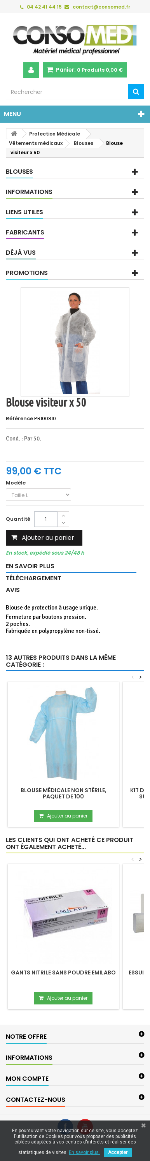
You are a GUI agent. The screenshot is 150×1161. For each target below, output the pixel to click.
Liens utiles (24, 212)
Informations (29, 191)
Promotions (27, 272)
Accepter (117, 1152)
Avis (13, 589)
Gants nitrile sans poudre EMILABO (63, 972)
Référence (19, 418)
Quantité (18, 519)
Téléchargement (33, 578)
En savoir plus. (84, 1152)
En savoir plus (30, 566)
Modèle (16, 482)
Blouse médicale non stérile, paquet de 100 (63, 793)
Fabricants (25, 232)
